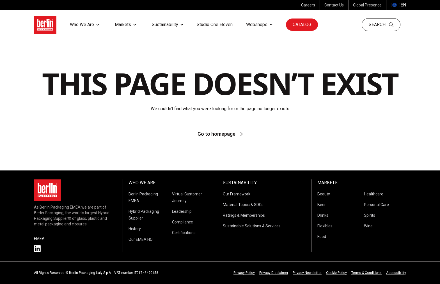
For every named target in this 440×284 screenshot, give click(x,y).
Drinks (322, 215)
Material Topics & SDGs (243, 204)
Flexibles (325, 226)
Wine (368, 226)
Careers (308, 5)
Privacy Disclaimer (273, 273)
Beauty (323, 194)
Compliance (182, 222)
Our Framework (236, 194)
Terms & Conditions (366, 273)
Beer (321, 204)
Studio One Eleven (215, 24)
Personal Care (376, 204)
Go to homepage (220, 134)
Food (321, 236)
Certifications (184, 232)
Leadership (182, 211)
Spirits (369, 215)
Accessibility (396, 273)
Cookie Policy (336, 273)
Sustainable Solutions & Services (252, 226)
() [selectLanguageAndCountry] (398, 5)
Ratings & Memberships (244, 215)
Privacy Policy (244, 273)
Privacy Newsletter (307, 273)
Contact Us (334, 5)
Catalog (302, 24)
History (135, 229)
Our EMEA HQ (141, 239)
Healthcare (373, 194)
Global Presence (367, 5)
